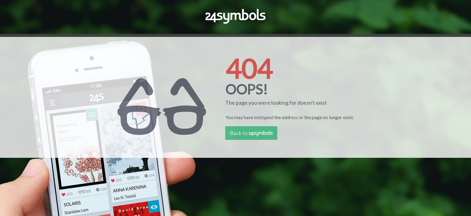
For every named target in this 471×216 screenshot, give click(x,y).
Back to (251, 133)
